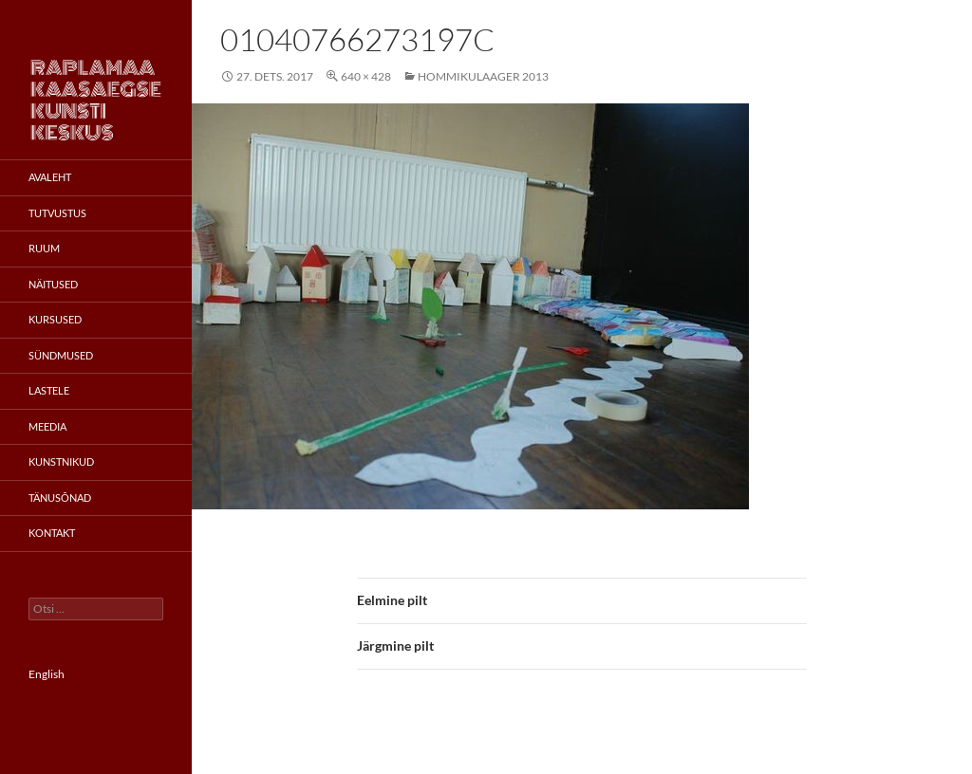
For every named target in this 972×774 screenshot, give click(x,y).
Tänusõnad (59, 497)
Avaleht (49, 177)
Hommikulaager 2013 (483, 76)
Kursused (55, 319)
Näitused (53, 284)
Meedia (47, 426)
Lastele (48, 390)
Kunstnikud (61, 461)
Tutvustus (57, 213)
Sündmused (60, 355)
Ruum (44, 248)
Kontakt (51, 532)
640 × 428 (366, 76)
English (46, 674)
